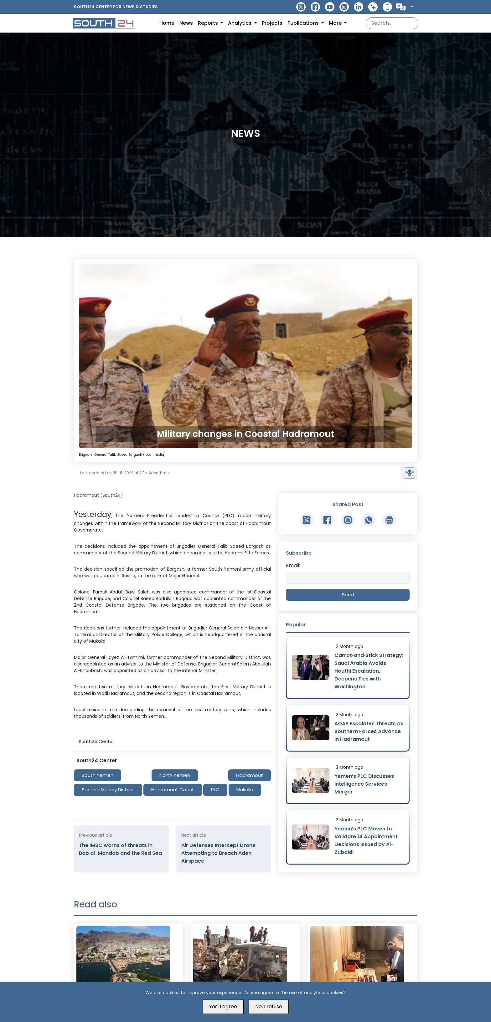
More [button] (336, 23)
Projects (272, 23)
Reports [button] (208, 23)
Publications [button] (303, 23)
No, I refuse (268, 1006)
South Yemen (97, 775)
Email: (293, 565)
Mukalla (244, 789)
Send (348, 594)
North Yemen (174, 775)
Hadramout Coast (172, 789)
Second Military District (108, 789)
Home (166, 23)
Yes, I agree (223, 1006)
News (186, 23)
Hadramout (249, 775)
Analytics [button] (240, 23)
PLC (215, 789)
